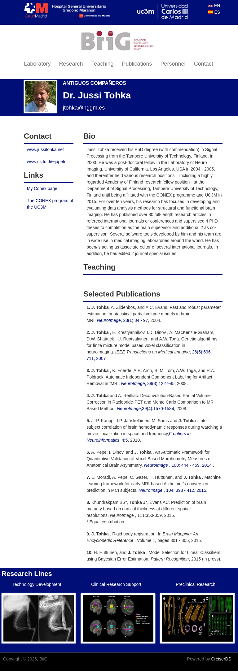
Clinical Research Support (116, 584)
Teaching (102, 64)
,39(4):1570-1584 (145, 408)
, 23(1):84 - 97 (122, 320)
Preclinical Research (195, 584)
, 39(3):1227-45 (147, 383)
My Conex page (42, 188)
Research (71, 64)
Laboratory (37, 64)
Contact (203, 64)
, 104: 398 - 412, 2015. (173, 490)
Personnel (173, 64)
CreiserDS (221, 658)
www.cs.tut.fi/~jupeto (47, 161)
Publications (137, 64)
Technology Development (36, 584)
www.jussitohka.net (45, 149)
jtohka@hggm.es (84, 108)
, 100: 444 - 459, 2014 (178, 465)
